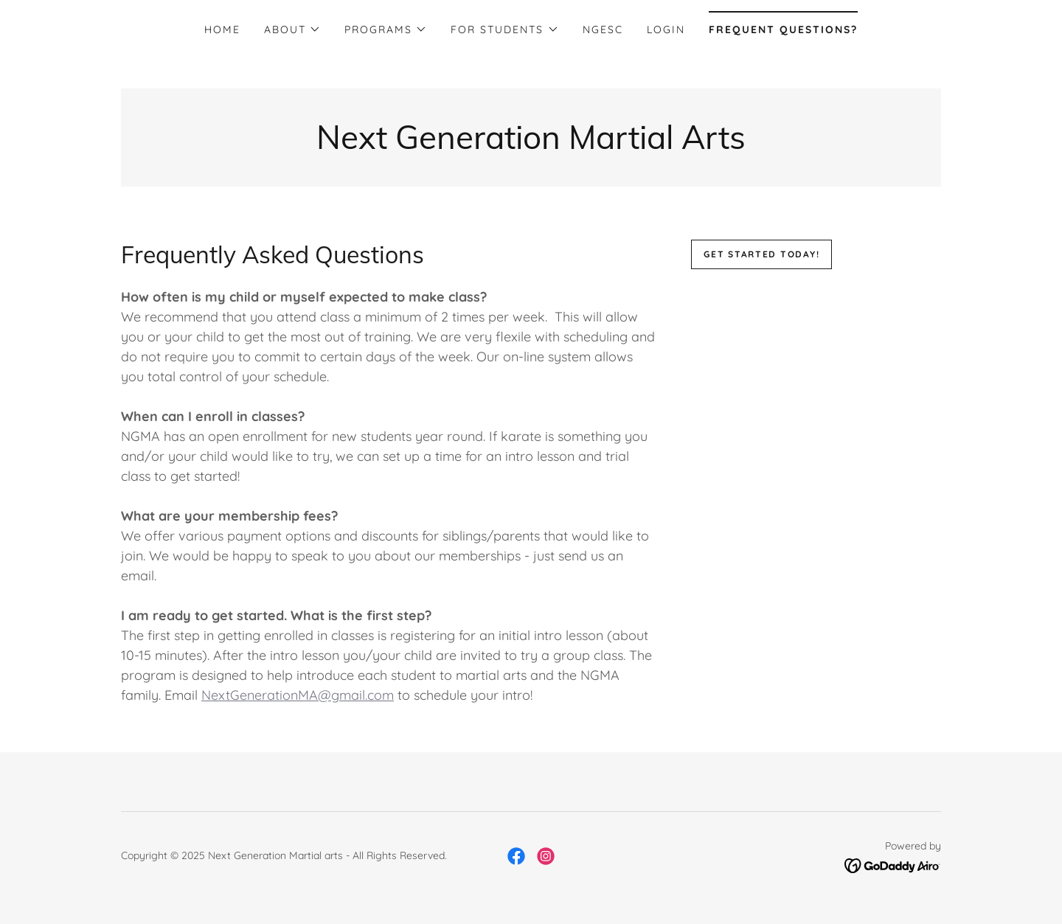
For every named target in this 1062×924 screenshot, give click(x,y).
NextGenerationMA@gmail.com (297, 695)
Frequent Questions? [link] (783, 29)
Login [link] (666, 29)
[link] (531, 144)
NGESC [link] (603, 29)
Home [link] (222, 29)
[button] (292, 29)
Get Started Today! (761, 254)
